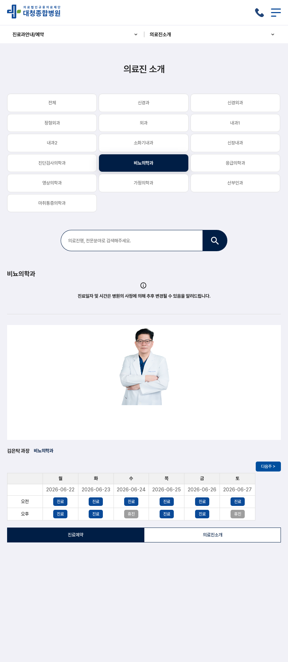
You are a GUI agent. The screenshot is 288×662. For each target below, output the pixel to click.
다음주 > (268, 466)
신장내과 (235, 142)
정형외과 (52, 123)
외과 (144, 123)
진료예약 (75, 534)
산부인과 (235, 183)
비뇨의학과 (143, 163)
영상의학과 (52, 183)
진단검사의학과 (52, 163)
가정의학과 (143, 183)
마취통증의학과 (52, 203)
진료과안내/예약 (75, 34)
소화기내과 (143, 142)
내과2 (52, 142)
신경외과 (235, 102)
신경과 (143, 102)
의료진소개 (213, 34)
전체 (52, 102)
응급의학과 (235, 163)
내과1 (235, 123)
